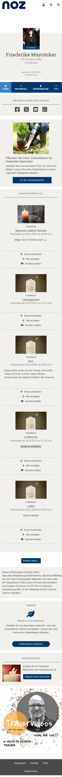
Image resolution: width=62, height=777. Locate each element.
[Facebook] (17, 109)
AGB (45, 763)
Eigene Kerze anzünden (37, 676)
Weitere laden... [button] (31, 560)
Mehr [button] (56, 87)
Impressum (20, 763)
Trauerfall (21, 87)
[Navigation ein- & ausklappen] (58, 4)
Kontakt (34, 763)
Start (5, 87)
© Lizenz (31, 47)
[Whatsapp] (44, 109)
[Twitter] (26, 109)
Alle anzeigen (31, 259)
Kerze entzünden (30, 254)
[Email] (35, 109)
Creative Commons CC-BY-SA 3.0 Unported (29, 586)
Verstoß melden (31, 263)
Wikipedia (36, 579)
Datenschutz (31, 771)
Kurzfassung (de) (12, 589)
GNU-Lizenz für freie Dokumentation (38, 582)
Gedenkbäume (41, 87)
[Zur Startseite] (15, 4)
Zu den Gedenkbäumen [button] (32, 180)
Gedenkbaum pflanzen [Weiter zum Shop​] (31, 644)
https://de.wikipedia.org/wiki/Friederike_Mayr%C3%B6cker (32, 575)
